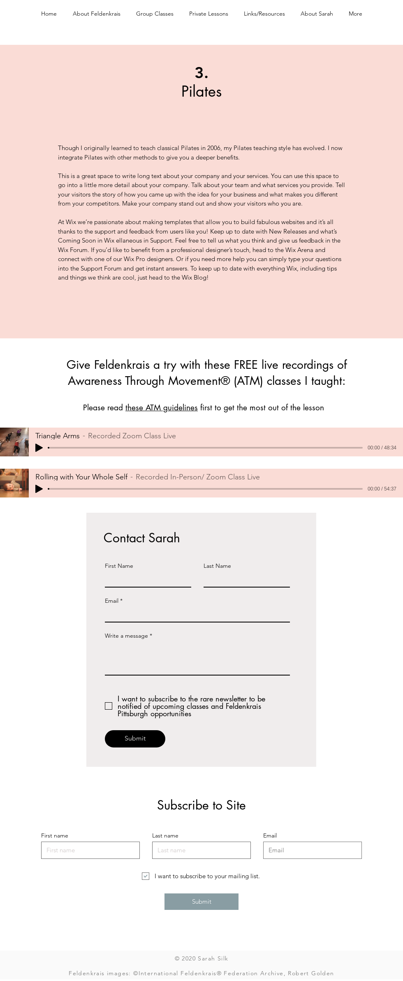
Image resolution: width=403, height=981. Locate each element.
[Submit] (135, 738)
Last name (165, 835)
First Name (119, 566)
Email (111, 601)
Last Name (217, 566)
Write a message (126, 636)
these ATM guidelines (161, 408)
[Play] (39, 448)
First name (54, 835)
